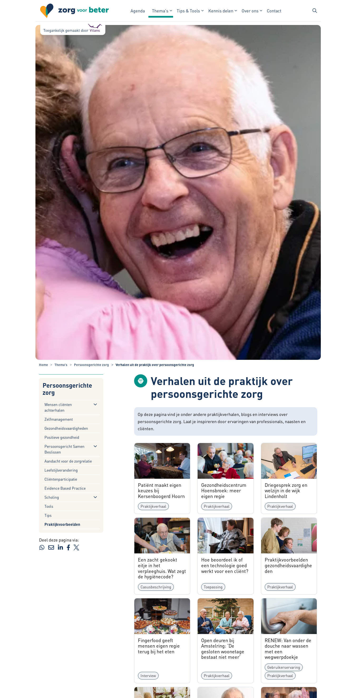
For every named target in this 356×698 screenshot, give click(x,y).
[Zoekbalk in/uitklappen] (314, 11)
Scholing (51, 497)
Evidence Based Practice (65, 488)
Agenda (138, 10)
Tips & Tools (188, 10)
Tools (48, 506)
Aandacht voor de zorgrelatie (68, 461)
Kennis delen (220, 10)
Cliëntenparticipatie (60, 479)
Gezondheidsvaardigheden (66, 428)
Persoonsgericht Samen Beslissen (64, 449)
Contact (274, 10)
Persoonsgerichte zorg (67, 389)
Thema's (160, 10)
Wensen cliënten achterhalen (58, 407)
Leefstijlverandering (61, 470)
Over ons (250, 10)
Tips (48, 515)
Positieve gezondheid (61, 437)
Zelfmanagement (58, 419)
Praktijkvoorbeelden (62, 524)
